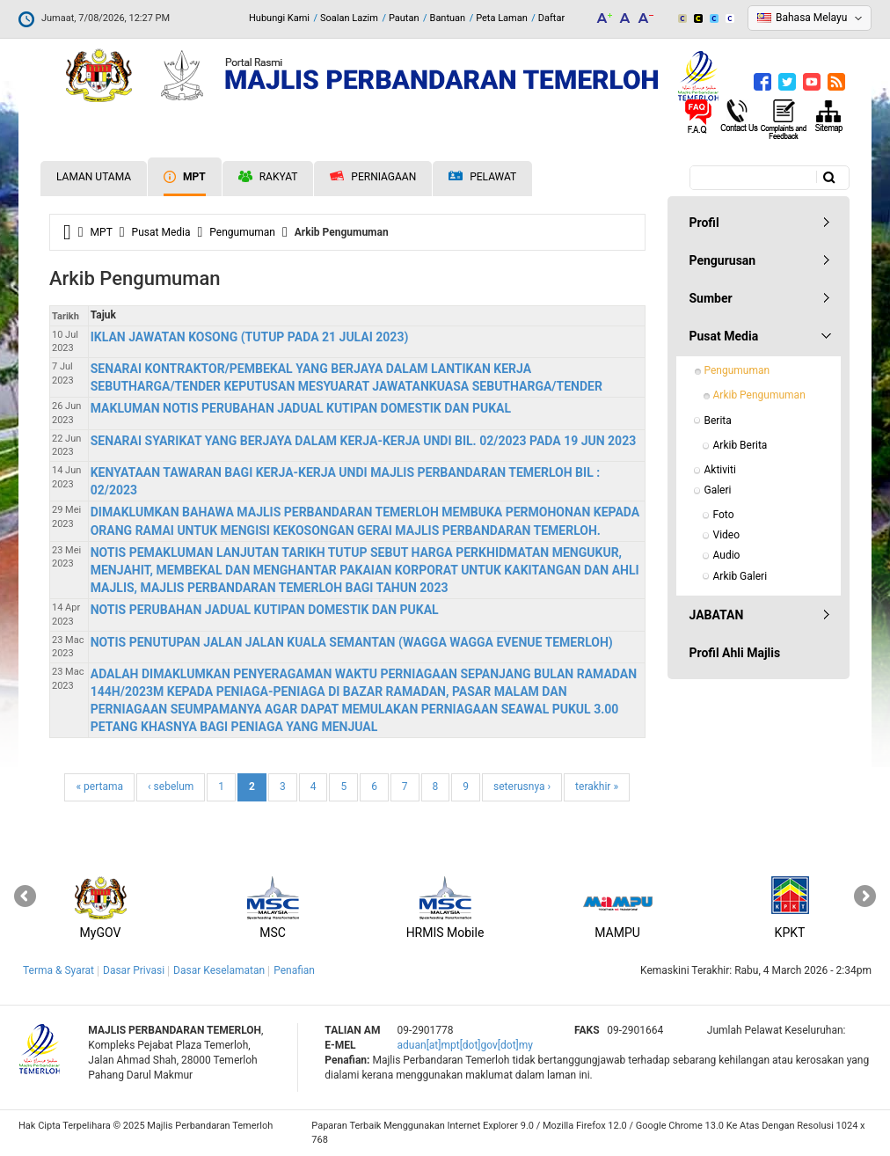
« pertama (99, 786)
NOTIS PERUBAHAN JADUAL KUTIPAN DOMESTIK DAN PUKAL (265, 610)
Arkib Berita (740, 445)
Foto (723, 514)
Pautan (404, 18)
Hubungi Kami (279, 18)
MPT (185, 177)
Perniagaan (373, 177)
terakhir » (596, 786)
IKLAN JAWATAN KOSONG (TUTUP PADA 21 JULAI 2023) (250, 337)
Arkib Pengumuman (759, 395)
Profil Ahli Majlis (735, 653)
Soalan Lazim (349, 18)
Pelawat (482, 177)
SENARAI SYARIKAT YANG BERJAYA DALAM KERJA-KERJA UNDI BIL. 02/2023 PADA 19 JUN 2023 (364, 441)
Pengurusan (722, 260)
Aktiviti (720, 470)
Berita (718, 420)
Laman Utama (93, 177)
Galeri (718, 490)
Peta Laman (502, 18)
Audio (726, 555)
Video (726, 535)
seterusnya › (522, 786)
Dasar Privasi (133, 970)
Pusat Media (161, 232)
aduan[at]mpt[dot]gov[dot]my (465, 1045)
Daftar (551, 18)
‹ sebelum (170, 786)
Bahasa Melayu (811, 17)
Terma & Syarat (58, 970)
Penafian (294, 970)
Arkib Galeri (740, 576)
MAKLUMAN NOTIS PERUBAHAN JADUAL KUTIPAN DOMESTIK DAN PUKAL (301, 408)
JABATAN (716, 615)
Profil (704, 223)
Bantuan (448, 18)
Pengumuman (242, 232)
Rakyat (268, 177)
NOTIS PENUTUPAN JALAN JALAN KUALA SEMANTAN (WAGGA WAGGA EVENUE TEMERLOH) (352, 642)
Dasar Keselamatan (219, 970)
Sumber (711, 298)
